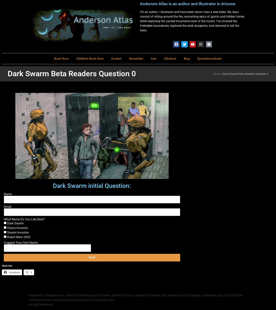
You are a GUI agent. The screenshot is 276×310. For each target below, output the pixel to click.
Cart (153, 58)
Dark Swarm (15, 223)
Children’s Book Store (90, 58)
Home (216, 73)
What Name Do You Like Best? (24, 219)
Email (8, 206)
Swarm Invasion (18, 232)
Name (8, 194)
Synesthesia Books (209, 58)
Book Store (61, 58)
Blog (187, 58)
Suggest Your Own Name (21, 242)
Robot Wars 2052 (18, 237)
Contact (116, 58)
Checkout (170, 58)
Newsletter (136, 58)
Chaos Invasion (17, 228)
